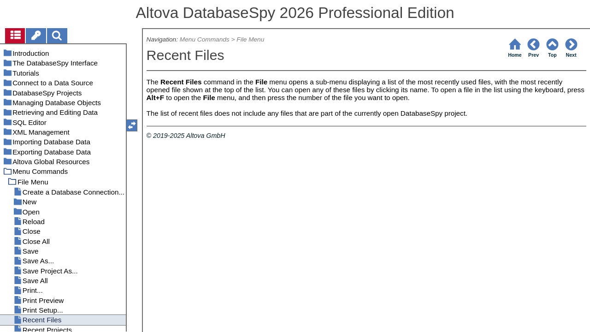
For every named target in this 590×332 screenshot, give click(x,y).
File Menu (250, 39)
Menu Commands (205, 39)
